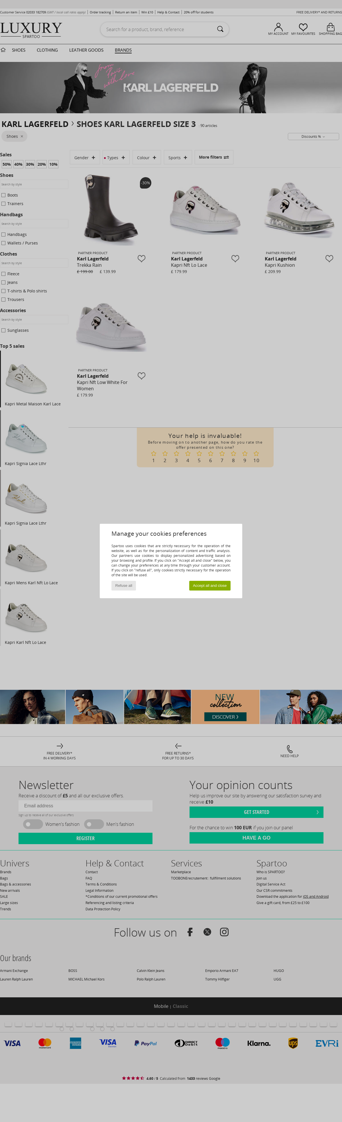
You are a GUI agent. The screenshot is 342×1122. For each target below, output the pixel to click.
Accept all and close (210, 585)
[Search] (220, 29)
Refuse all (123, 585)
